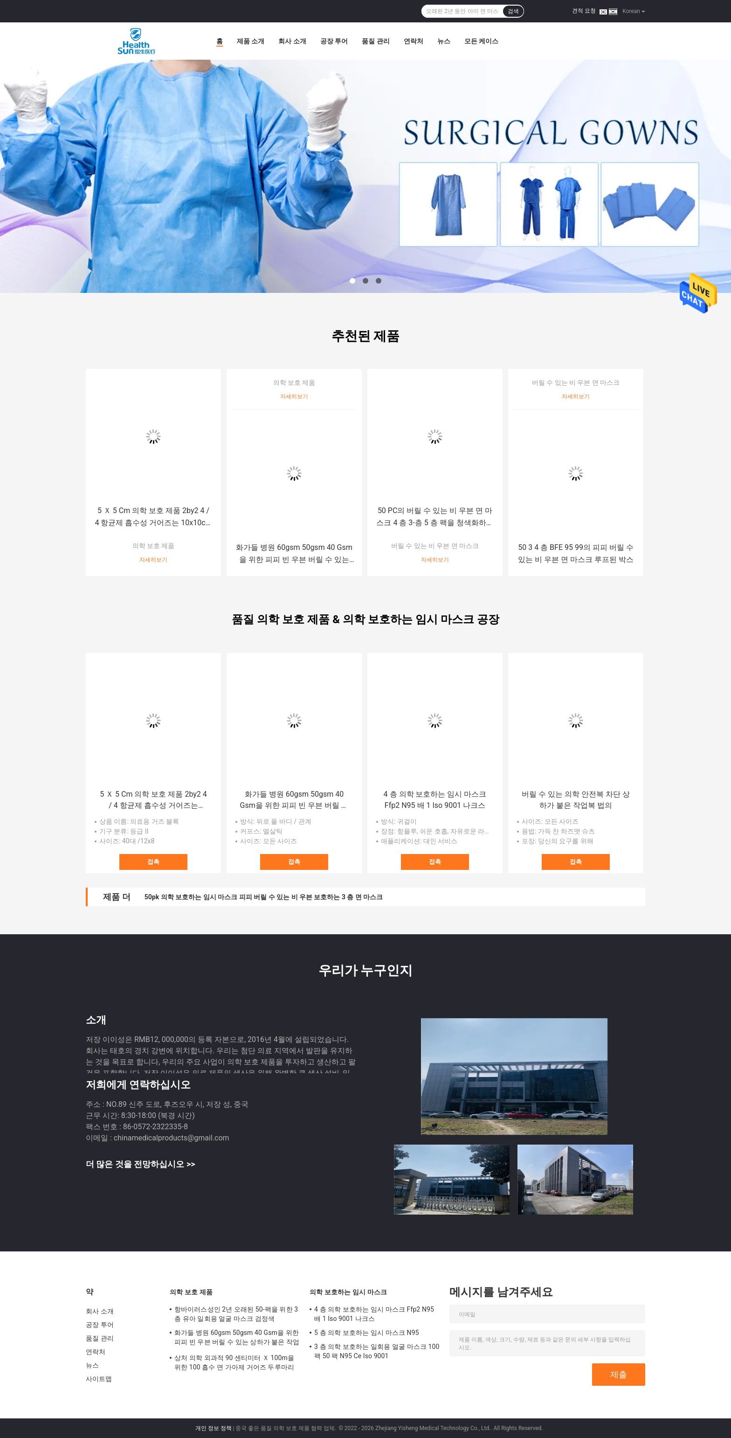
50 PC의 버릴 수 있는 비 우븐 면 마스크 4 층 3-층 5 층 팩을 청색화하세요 (434, 517)
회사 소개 (292, 41)
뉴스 (443, 41)
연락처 (413, 41)
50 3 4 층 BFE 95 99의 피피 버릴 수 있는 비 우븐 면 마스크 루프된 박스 (576, 553)
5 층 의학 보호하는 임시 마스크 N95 (366, 1332)
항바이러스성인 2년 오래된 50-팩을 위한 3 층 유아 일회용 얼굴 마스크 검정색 (236, 1314)
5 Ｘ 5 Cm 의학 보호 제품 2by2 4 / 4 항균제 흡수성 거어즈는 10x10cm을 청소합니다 (153, 517)
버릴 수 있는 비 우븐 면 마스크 (435, 545)
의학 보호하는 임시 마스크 (348, 1292)
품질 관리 (375, 41)
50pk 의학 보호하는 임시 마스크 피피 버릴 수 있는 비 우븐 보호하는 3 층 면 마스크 (264, 897)
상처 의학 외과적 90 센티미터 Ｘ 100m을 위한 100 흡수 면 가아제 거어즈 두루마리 (234, 1362)
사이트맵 (99, 1378)
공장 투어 (334, 41)
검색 (513, 11)
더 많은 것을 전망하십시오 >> (140, 1164)
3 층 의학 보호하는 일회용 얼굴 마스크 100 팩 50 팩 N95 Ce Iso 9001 (376, 1351)
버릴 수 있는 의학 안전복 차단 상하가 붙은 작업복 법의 (576, 800)
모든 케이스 (481, 41)
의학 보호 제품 (153, 545)
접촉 (153, 861)
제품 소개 (250, 41)
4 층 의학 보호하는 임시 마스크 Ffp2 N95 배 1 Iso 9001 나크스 (435, 800)
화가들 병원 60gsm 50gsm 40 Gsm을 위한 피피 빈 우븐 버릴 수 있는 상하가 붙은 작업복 (294, 554)
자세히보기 (153, 559)
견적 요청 (584, 10)
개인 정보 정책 (213, 1428)
